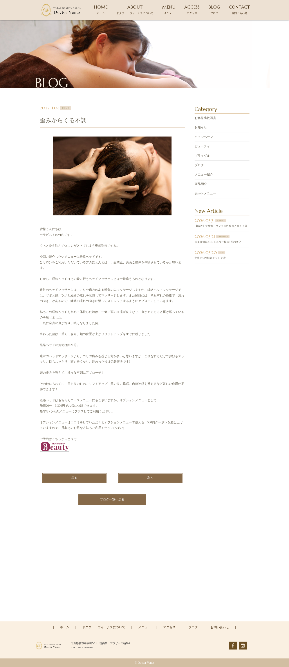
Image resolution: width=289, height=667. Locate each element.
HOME (101, 9)
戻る (74, 478)
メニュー (144, 627)
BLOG (214, 9)
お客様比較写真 (205, 118)
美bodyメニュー (205, 193)
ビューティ (202, 146)
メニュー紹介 (204, 175)
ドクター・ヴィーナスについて (103, 627)
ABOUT (134, 9)
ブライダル (202, 156)
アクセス (169, 627)
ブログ (199, 165)
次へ (150, 478)
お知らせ (201, 127)
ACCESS (192, 9)
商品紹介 (201, 184)
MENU (168, 9)
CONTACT (239, 9)
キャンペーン (204, 137)
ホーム (64, 627)
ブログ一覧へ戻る (112, 500)
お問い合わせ (220, 627)
